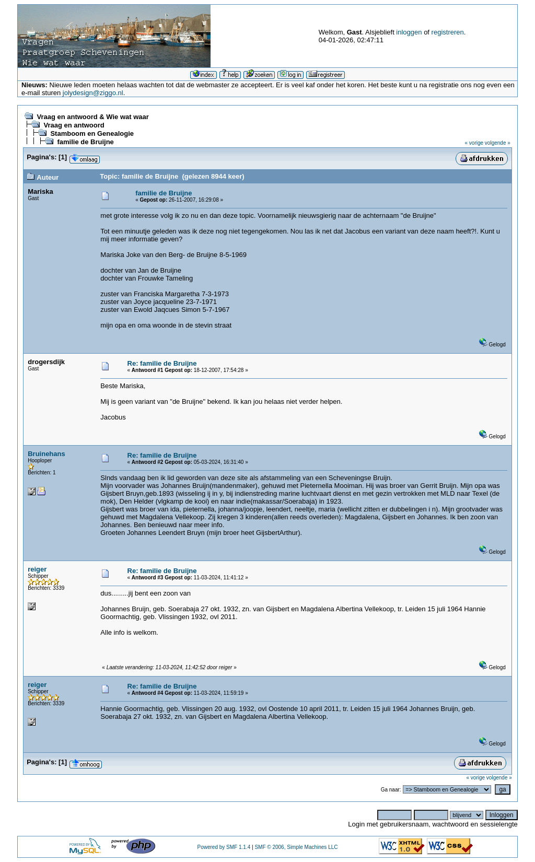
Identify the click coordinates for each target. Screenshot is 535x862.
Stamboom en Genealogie (92, 133)
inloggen (409, 32)
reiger (37, 569)
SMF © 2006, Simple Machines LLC (296, 847)
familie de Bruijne (85, 142)
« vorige (474, 143)
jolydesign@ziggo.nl (93, 93)
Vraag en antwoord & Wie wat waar (92, 117)
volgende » (497, 143)
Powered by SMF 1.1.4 (224, 847)
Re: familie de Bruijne (162, 363)
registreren (448, 32)
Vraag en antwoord (73, 125)
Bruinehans (46, 454)
